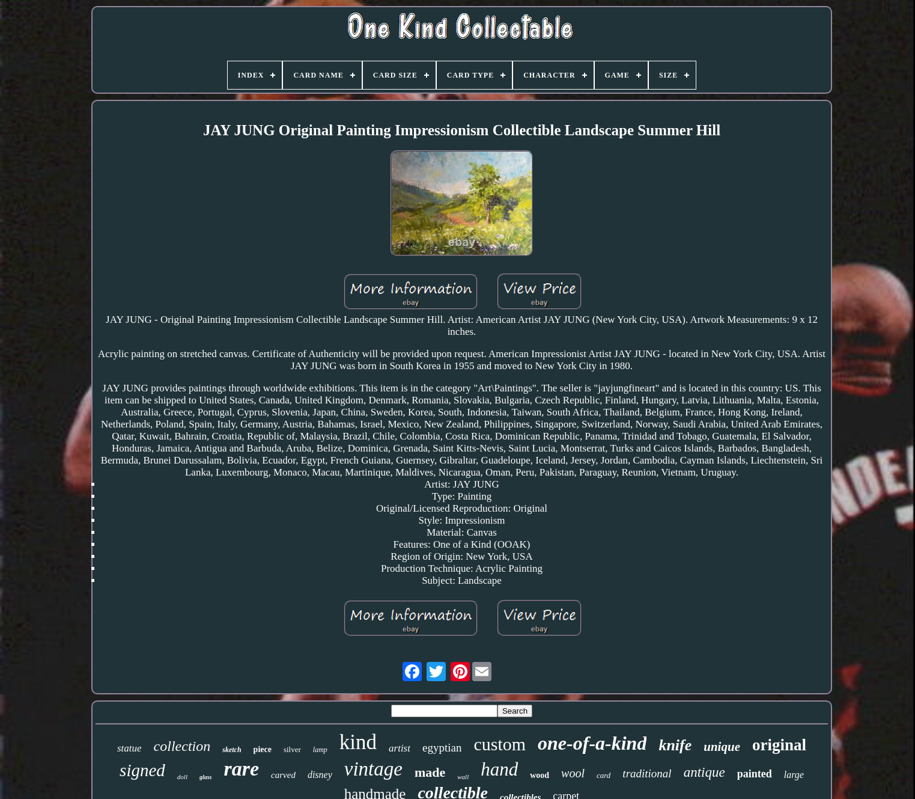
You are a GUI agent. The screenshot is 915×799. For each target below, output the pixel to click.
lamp (320, 749)
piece (263, 749)
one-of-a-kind (592, 743)
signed (142, 770)
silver (292, 749)
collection (182, 746)
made (430, 772)
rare (242, 769)
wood (539, 775)
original (779, 745)
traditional (646, 773)
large (794, 775)
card (603, 775)
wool (573, 773)
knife (675, 745)
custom (499, 744)
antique (704, 772)
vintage (373, 769)
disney (320, 775)
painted (754, 774)
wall (463, 776)
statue (129, 748)
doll (182, 776)
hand (499, 769)
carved (283, 775)
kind (358, 742)
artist (399, 748)
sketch (231, 749)
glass (205, 777)
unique (722, 746)
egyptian (441, 747)
